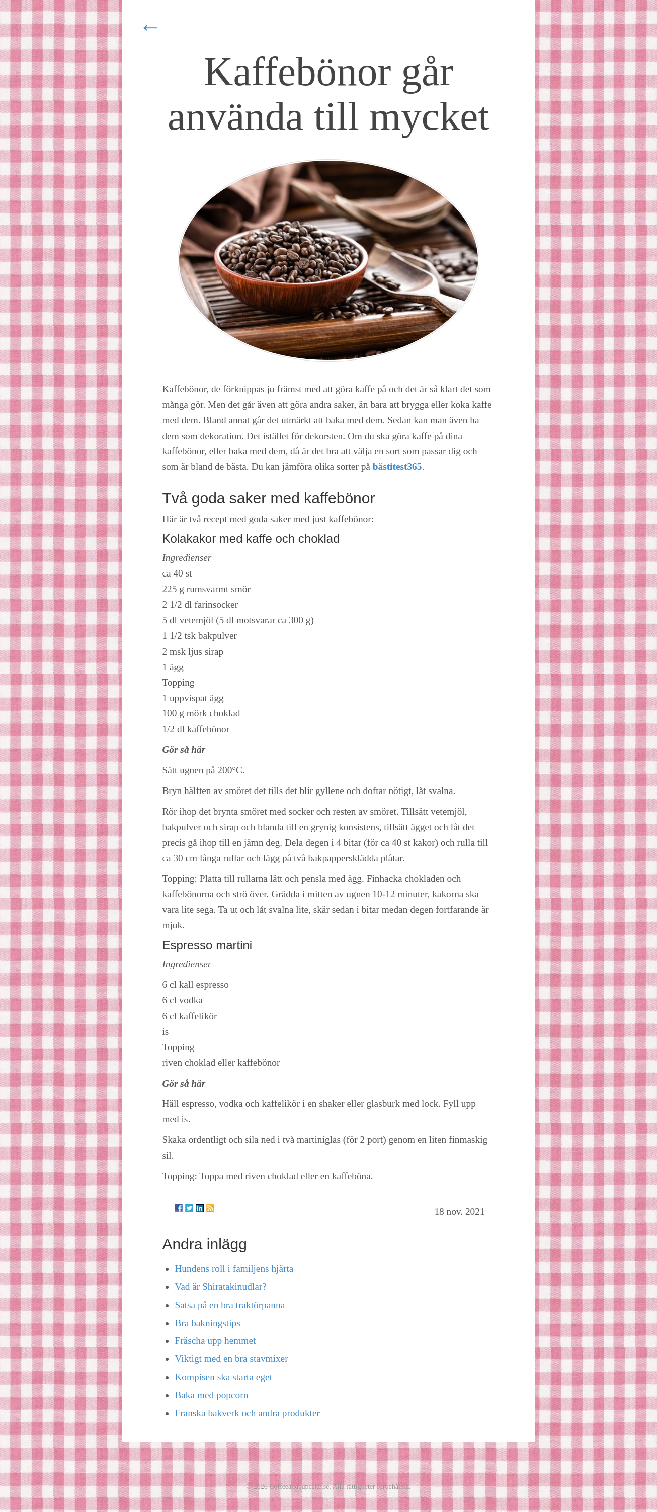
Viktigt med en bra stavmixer (231, 1358)
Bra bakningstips (207, 1323)
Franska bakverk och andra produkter (247, 1413)
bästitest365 (397, 466)
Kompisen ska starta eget (223, 1377)
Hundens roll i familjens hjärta (234, 1268)
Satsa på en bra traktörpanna (230, 1305)
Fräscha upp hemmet (215, 1340)
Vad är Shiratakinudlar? (220, 1286)
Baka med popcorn (211, 1395)
